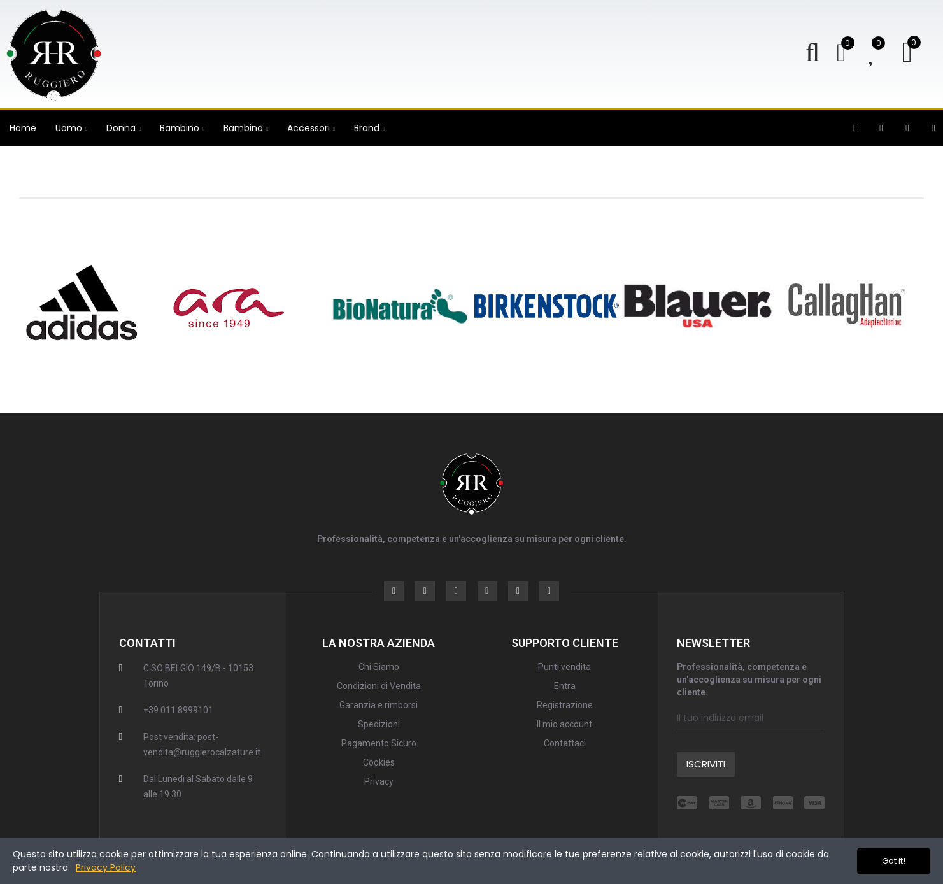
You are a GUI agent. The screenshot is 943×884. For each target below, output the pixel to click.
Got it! (893, 861)
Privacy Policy (106, 867)
